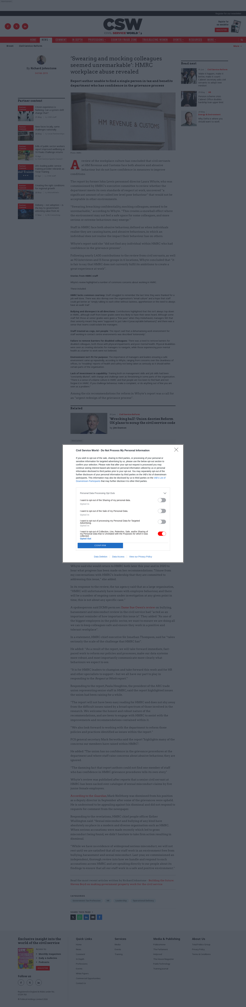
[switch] (162, 500)
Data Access (118, 556)
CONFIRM (100, 545)
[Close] (177, 451)
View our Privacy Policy (140, 556)
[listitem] (123, 493)
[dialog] (123, 504)
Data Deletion (100, 556)
